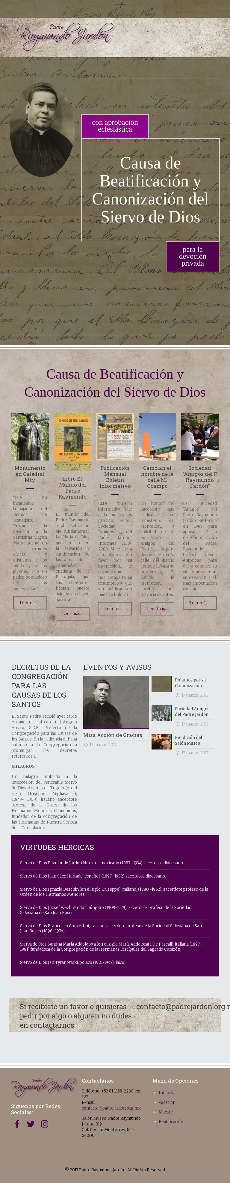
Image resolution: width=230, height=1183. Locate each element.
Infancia (166, 1092)
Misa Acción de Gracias (112, 735)
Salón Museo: (94, 1118)
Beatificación (171, 1121)
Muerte (166, 1112)
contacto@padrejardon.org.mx (111, 1108)
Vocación (167, 1102)
